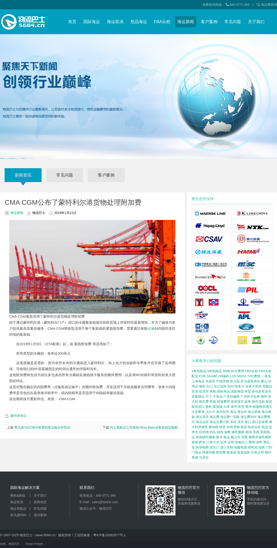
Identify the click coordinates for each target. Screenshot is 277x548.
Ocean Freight (34, 543)
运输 (151, 328)
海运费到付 (249, 417)
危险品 (267, 386)
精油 (248, 432)
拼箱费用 (223, 401)
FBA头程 (162, 21)
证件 (223, 442)
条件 (234, 406)
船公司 (236, 437)
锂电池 (252, 447)
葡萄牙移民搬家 (260, 437)
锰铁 (261, 447)
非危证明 (257, 452)
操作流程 (258, 401)
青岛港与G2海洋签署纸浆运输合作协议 (42, 427)
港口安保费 (260, 422)
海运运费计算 (219, 422)
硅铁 (220, 432)
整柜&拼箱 (17, 495)
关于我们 (256, 21)
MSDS (242, 376)
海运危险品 (18, 508)
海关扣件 (222, 412)
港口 (247, 422)
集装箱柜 (243, 452)
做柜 (202, 386)
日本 (226, 406)
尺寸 (208, 396)
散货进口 (198, 406)
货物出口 (241, 442)
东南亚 (210, 381)
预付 (268, 452)
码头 (213, 432)
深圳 (233, 422)
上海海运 (198, 381)
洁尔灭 (210, 412)
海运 (233, 412)
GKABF (212, 376)
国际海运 (91, 21)
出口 (209, 386)
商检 (213, 391)
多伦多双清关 (261, 391)
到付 (231, 386)
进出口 (214, 447)
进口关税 (226, 447)
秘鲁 (227, 432)
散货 (269, 401)
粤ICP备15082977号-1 (109, 535)
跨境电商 (202, 447)
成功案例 (40, 515)
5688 (226, 371)
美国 (256, 432)
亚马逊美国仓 (250, 381)
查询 (248, 406)
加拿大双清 (253, 386)
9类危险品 (214, 371)
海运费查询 (269, 4)
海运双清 (115, 21)
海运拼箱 (254, 412)
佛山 (264, 381)
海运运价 (202, 422)
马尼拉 (204, 457)
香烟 (195, 457)
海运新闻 (185, 21)
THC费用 (254, 376)
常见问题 (232, 21)
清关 (240, 422)
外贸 (247, 391)
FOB (202, 376)
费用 (252, 442)
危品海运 (138, 21)
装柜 (195, 442)
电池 (265, 427)
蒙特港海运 (18, 415)
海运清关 (202, 417)
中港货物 (222, 381)
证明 (231, 442)
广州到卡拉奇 (250, 396)
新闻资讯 (23, 175)
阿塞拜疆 (208, 452)
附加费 (221, 452)
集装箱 (231, 452)
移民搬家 (238, 432)
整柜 (208, 406)
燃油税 (213, 427)
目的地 (204, 432)
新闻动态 (40, 502)
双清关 (204, 391)
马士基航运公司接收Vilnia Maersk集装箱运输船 (144, 427)
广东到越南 (231, 396)
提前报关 (237, 401)
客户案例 (209, 21)
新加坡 (218, 406)
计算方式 (212, 442)
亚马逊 (235, 381)
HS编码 (223, 376)
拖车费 (204, 401)
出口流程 (220, 386)
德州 (264, 396)
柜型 (241, 406)
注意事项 (198, 412)
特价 (222, 427)
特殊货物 (233, 427)
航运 (226, 437)
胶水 (219, 437)
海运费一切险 (230, 417)
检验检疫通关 (262, 406)
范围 (244, 437)
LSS (233, 376)
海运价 (242, 412)
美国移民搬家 (205, 437)
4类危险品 (199, 371)
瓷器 (244, 427)
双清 (195, 391)
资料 (259, 442)
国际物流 (237, 391)
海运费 (214, 417)
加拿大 (239, 386)
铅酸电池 (240, 447)
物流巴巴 (14, 543)
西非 (202, 442)
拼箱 (213, 401)
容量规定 (198, 396)
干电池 (218, 396)
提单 (247, 401)
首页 (72, 21)
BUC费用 (237, 371)
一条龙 (266, 376)
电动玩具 (254, 427)
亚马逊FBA (18, 515)
